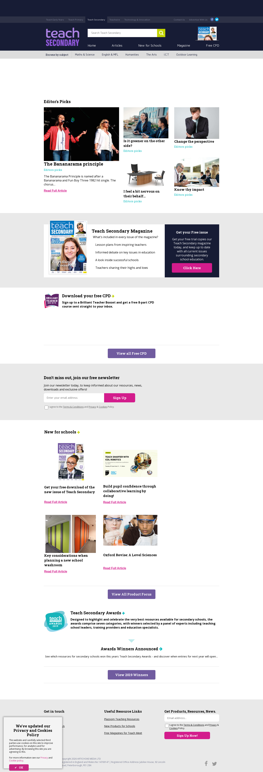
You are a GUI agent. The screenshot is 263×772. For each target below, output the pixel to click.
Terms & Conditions (73, 406)
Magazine (183, 45)
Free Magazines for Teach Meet (123, 733)
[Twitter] (216, 19)
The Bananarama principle (73, 164)
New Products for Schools (119, 726)
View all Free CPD (132, 353)
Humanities (132, 54)
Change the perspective (194, 141)
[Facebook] (212, 19)
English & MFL (110, 54)
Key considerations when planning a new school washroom (66, 560)
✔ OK (19, 767)
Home (92, 45)
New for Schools (149, 45)
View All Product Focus (131, 594)
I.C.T (166, 54)
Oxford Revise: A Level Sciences (130, 555)
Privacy (44, 757)
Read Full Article (55, 190)
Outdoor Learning (186, 54)
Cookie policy (16, 760)
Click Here (192, 268)
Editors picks (53, 170)
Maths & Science (85, 54)
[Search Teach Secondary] (161, 33)
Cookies (103, 406)
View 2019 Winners (131, 675)
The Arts (151, 54)
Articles (117, 45)
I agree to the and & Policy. (81, 406)
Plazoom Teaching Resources (121, 719)
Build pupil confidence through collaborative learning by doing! (129, 491)
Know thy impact (189, 189)
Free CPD (212, 45)
